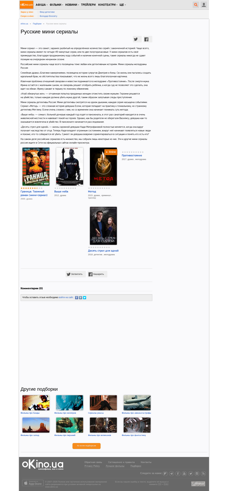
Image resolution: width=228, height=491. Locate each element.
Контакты (146, 462)
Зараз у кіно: (27, 12)
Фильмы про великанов (99, 435)
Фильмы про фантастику (134, 435)
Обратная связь (93, 462)
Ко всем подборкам (86, 446)
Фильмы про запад (30, 435)
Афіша (41, 4)
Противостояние (132, 155)
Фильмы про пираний (64, 435)
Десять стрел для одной (103, 250)
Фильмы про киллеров (65, 413)
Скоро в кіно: (27, 16)
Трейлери (88, 4)
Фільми (55, 4)
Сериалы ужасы (96, 413)
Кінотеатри (107, 4)
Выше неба (61, 191)
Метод (92, 191)
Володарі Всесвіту (48, 16)
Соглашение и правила (121, 462)
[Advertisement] (86, 343)
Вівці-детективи (47, 12)
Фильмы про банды (30, 413)
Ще (122, 4)
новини (71, 4)
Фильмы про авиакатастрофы (136, 413)
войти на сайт (66, 297)
